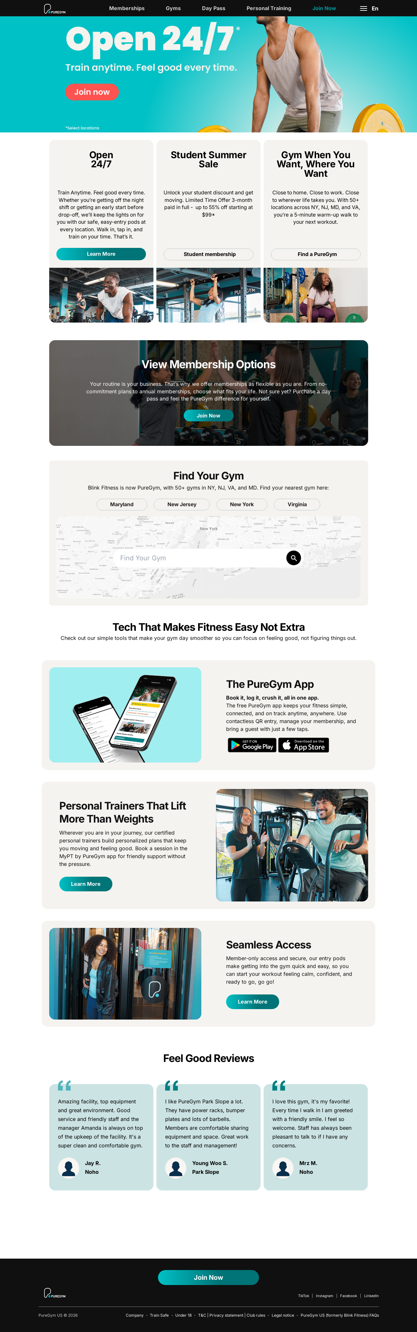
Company (135, 1315)
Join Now (324, 8)
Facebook (348, 1296)
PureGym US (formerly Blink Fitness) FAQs (340, 1315)
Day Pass (213, 8)
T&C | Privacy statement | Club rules (231, 1315)
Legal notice (283, 1315)
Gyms (173, 8)
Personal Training (269, 8)
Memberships (127, 8)
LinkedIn (371, 1296)
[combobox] (208, 558)
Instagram (324, 1296)
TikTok (303, 1296)
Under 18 (183, 1315)
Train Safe (159, 1315)
